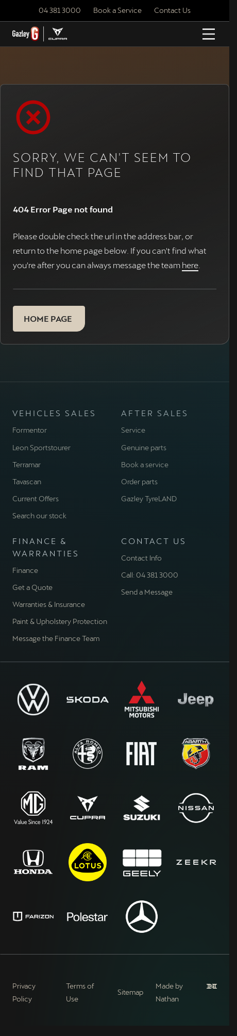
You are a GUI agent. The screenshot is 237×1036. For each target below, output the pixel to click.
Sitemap (130, 992)
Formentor (29, 429)
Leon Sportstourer (41, 447)
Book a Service (117, 10)
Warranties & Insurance (48, 604)
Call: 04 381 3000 (149, 574)
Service (133, 429)
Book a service (144, 464)
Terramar (26, 464)
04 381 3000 (60, 10)
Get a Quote (32, 587)
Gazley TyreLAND (149, 498)
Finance (25, 570)
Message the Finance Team (55, 638)
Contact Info (141, 557)
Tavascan (26, 481)
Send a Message (147, 591)
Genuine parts (143, 447)
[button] (49, 319)
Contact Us (172, 10)
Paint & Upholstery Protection (59, 621)
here (190, 265)
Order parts (139, 481)
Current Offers (35, 498)
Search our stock (39, 515)
